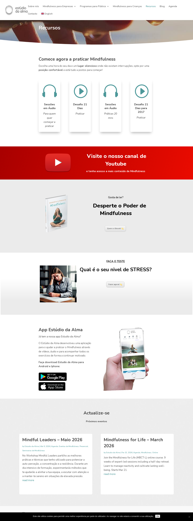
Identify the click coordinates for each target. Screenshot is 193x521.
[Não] (189, 516)
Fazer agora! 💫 (115, 284)
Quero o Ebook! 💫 (115, 228)
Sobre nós (33, 6)
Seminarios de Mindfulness (33, 450)
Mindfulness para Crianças (127, 6)
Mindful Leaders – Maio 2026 (52, 440)
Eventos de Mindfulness (69, 446)
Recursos (151, 6)
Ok (157, 516)
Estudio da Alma (32, 446)
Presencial (84, 446)
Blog (162, 6)
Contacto (32, 14)
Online (155, 452)
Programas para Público (93, 6)
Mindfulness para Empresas (58, 6)
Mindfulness (146, 452)
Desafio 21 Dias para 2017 (141, 108)
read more (28, 480)
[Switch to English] (47, 16)
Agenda (173, 6)
